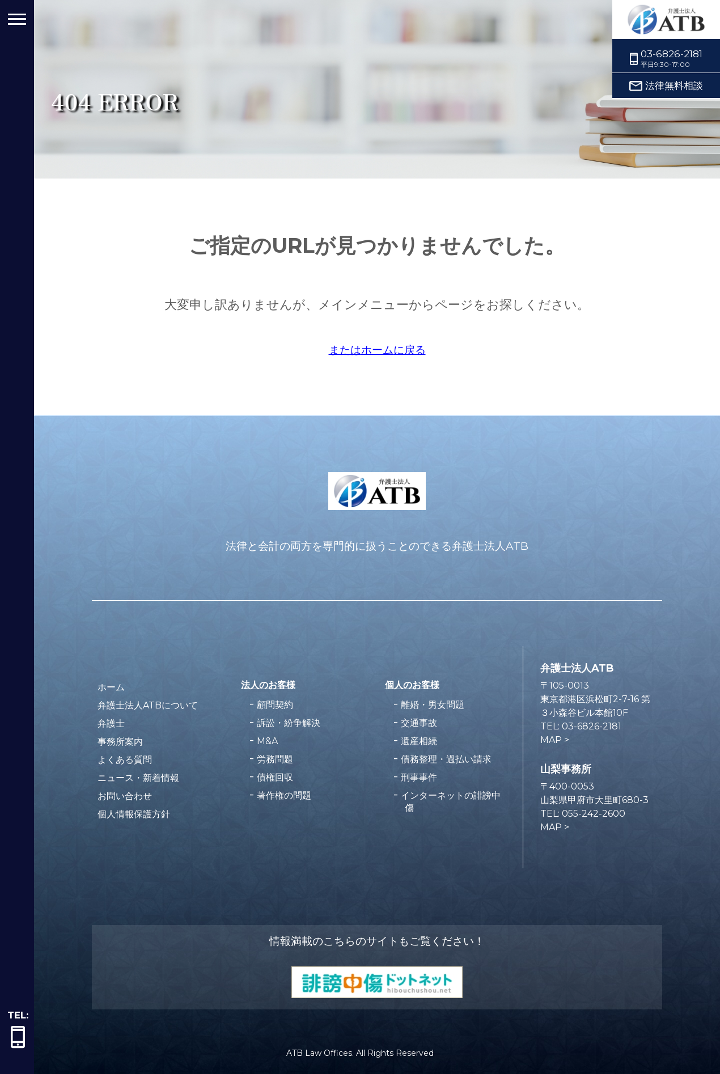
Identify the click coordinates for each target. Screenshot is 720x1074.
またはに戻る (377, 349)
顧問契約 (275, 704)
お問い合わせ (125, 796)
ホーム (111, 687)
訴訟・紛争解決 (288, 723)
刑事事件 (419, 777)
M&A (267, 741)
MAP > (554, 740)
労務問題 (275, 759)
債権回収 (275, 777)
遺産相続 (419, 741)
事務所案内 (120, 741)
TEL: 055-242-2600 (582, 813)
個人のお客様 (412, 684)
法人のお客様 (268, 684)
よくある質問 (125, 759)
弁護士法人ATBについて (148, 705)
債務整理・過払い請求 (446, 759)
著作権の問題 (284, 795)
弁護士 (111, 723)
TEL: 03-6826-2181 (580, 726)
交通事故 (419, 723)
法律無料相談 (674, 85)
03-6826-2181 (671, 54)
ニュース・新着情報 (138, 777)
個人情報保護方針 (134, 814)
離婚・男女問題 (432, 704)
